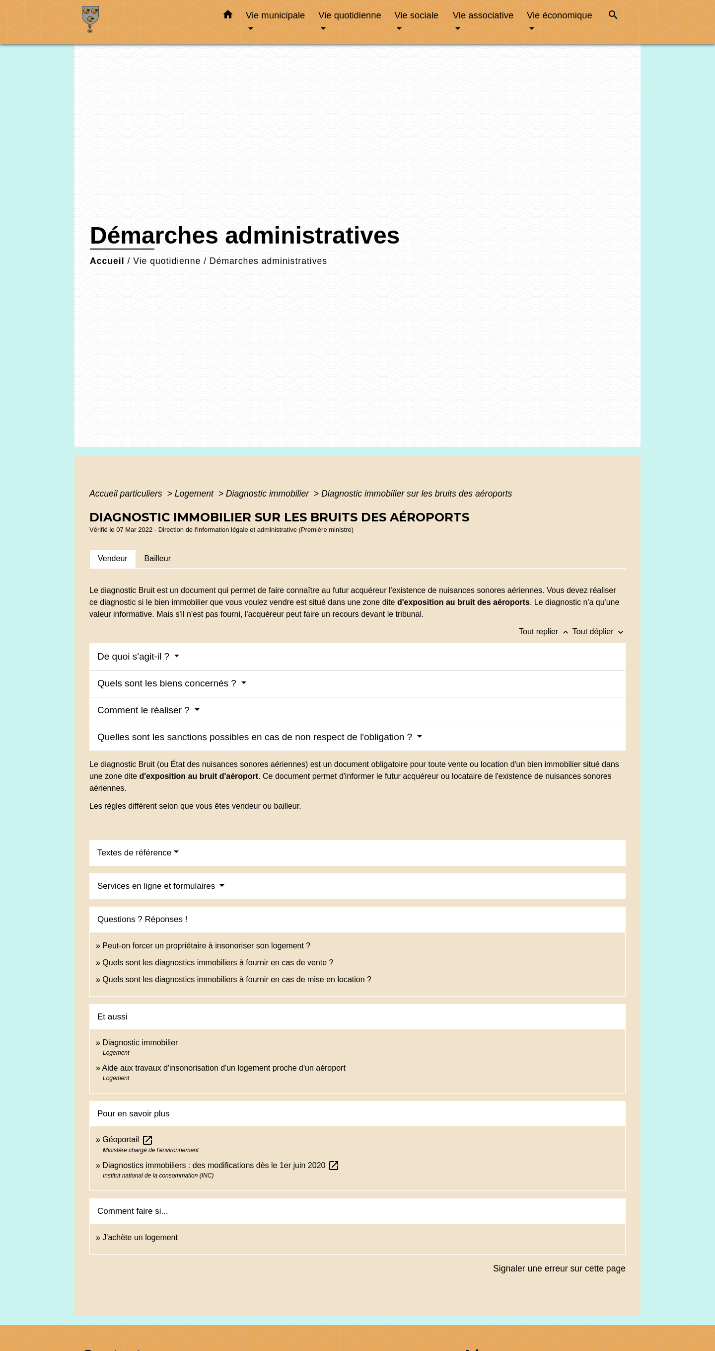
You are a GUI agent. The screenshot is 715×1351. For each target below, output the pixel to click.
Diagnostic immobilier (268, 494)
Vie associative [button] (483, 15)
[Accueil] (144, 22)
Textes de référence (134, 852)
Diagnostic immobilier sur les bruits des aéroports (416, 494)
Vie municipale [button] (275, 15)
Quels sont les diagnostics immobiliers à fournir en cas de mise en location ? (236, 979)
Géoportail (127, 1139)
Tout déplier (599, 631)
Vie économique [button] (559, 15)
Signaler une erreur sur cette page (559, 1268)
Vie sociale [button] (416, 15)
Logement (195, 494)
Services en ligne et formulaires (157, 886)
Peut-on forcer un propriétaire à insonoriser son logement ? (206, 945)
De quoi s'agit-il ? (134, 656)
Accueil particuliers (127, 494)
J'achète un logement (140, 1237)
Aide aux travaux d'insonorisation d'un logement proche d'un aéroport (223, 1068)
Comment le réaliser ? (144, 710)
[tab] (112, 558)
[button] (228, 16)
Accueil (107, 261)
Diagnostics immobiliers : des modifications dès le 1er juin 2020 (221, 1165)
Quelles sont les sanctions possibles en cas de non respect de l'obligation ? (256, 737)
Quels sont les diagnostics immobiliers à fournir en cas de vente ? (217, 962)
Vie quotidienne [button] (349, 15)
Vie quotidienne (167, 261)
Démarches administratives (268, 261)
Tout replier (545, 631)
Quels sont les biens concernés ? (168, 683)
